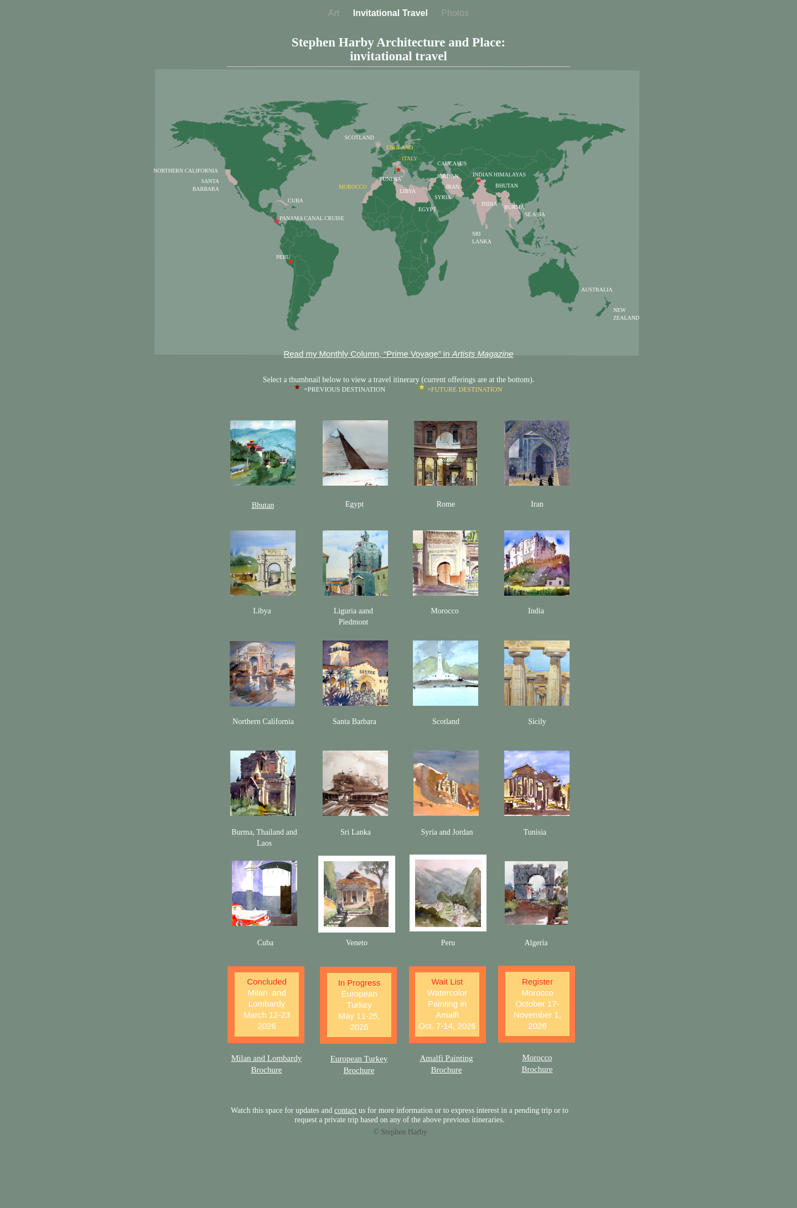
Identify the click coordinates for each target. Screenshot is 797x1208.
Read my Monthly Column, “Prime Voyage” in (398, 353)
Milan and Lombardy (266, 1058)
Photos (455, 13)
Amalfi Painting (446, 1058)
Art (335, 13)
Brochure (446, 1069)
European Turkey (359, 1058)
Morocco (537, 1057)
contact (345, 1110)
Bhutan (263, 505)
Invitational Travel (392, 13)
